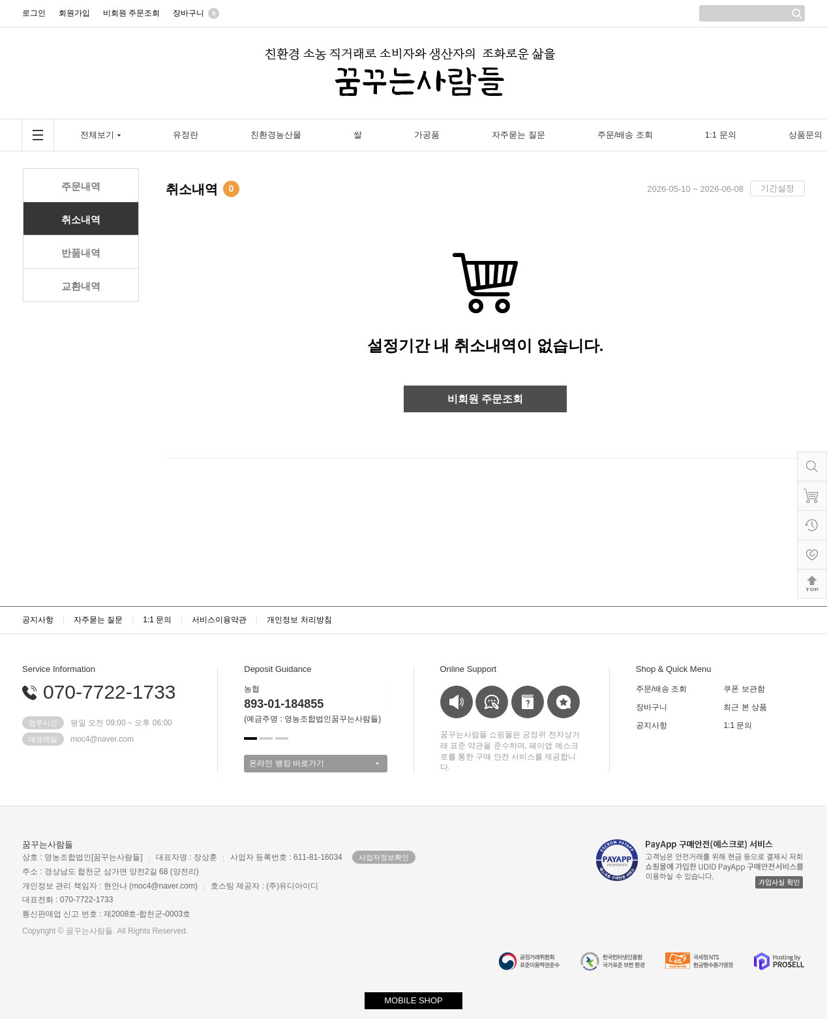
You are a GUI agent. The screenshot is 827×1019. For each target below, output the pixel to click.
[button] (250, 738)
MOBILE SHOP (413, 1000)
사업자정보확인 (384, 857)
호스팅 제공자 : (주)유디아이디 (264, 885)
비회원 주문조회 (485, 398)
